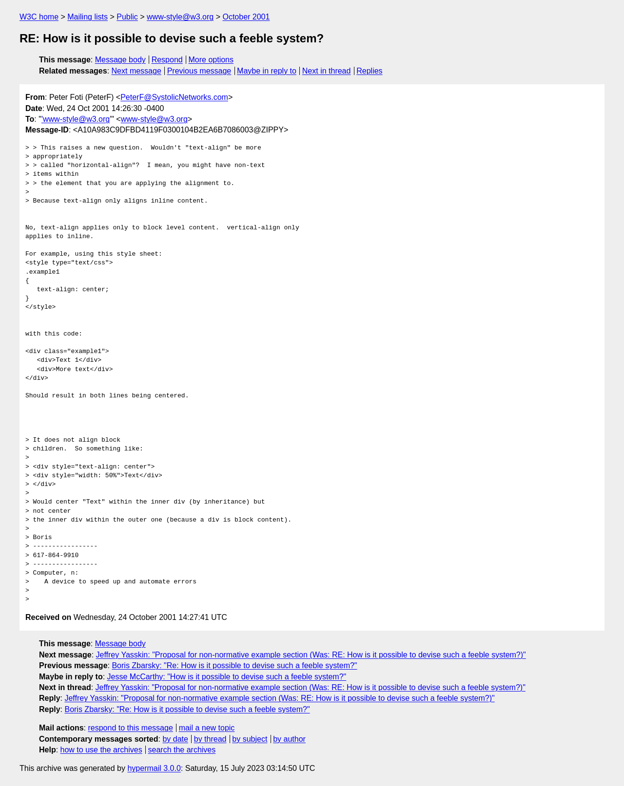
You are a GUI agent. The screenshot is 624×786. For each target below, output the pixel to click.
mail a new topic (207, 728)
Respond (167, 60)
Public (127, 17)
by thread (210, 739)
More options (211, 60)
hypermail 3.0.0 (153, 768)
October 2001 (246, 17)
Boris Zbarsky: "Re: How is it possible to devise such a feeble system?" (234, 665)
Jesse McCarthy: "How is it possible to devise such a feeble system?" (227, 677)
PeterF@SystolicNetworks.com (174, 97)
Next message (136, 71)
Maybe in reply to (266, 71)
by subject (249, 739)
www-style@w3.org (180, 17)
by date (175, 739)
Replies (369, 71)
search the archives (182, 750)
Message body (120, 60)
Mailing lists (87, 17)
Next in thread (326, 71)
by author (289, 739)
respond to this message (130, 728)
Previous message (199, 71)
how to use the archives (101, 750)
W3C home (39, 17)
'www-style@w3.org (75, 119)
